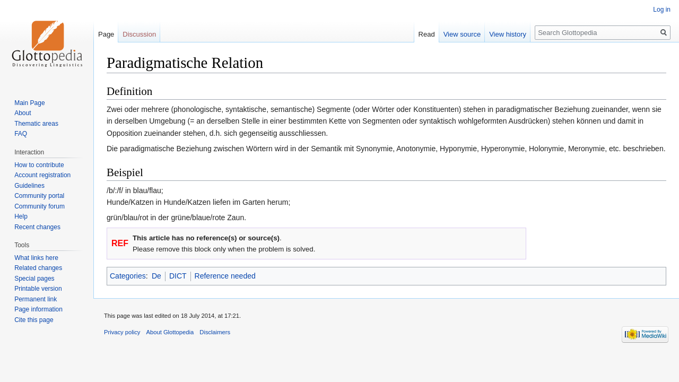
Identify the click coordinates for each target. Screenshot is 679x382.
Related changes (38, 268)
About (22, 113)
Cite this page (33, 320)
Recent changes (37, 227)
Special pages (34, 278)
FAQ (20, 133)
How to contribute (39, 165)
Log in (662, 9)
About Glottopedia (170, 332)
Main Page (29, 103)
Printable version (38, 288)
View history (507, 34)
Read (427, 34)
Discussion (139, 34)
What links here (36, 258)
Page (106, 34)
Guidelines (29, 185)
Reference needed (225, 276)
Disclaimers (214, 332)
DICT (178, 276)
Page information (38, 309)
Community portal (39, 195)
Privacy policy (122, 332)
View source (462, 34)
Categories (128, 276)
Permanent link (35, 299)
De (156, 276)
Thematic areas (36, 123)
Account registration (42, 175)
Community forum (39, 206)
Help (21, 216)
